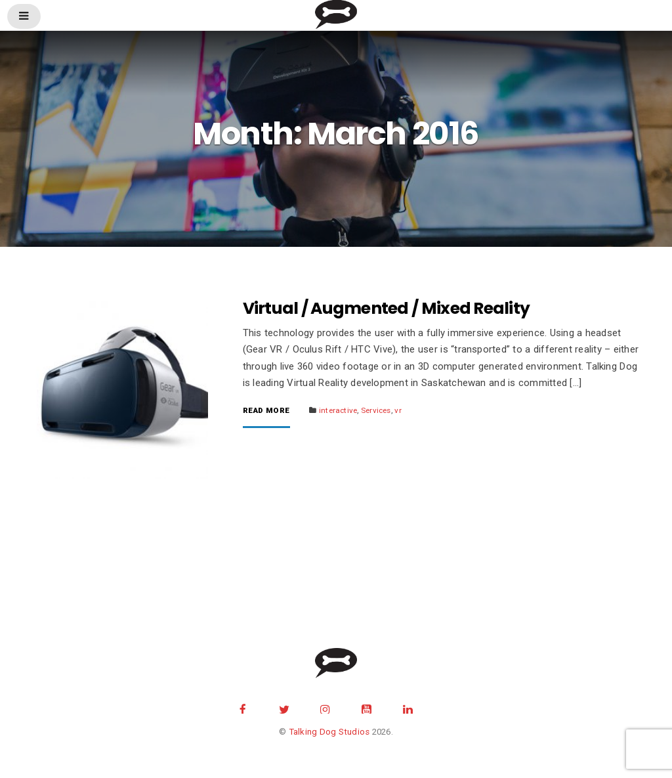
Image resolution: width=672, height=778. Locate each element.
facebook (243, 708)
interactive (338, 410)
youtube (367, 708)
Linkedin (407, 708)
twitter (284, 708)
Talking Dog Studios (329, 732)
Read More (266, 411)
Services (376, 410)
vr (397, 410)
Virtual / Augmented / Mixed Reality (386, 308)
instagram (325, 708)
